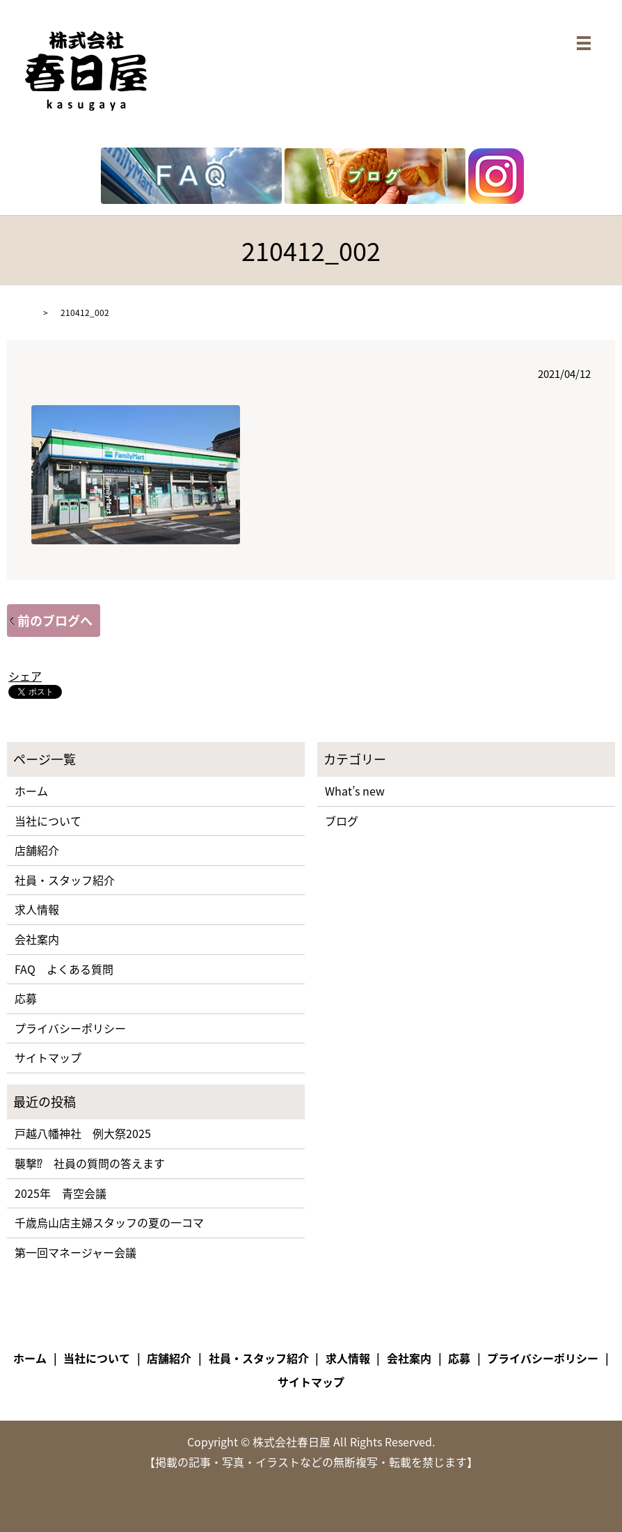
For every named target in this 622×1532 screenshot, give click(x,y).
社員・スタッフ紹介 (65, 879)
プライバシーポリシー (70, 1028)
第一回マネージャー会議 (75, 1252)
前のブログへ (55, 620)
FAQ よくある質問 (64, 969)
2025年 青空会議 (60, 1193)
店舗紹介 (37, 850)
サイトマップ (48, 1057)
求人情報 (37, 909)
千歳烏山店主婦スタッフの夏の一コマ (109, 1222)
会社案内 (37, 939)
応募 (26, 998)
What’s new (355, 790)
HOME (19, 312)
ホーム (31, 790)
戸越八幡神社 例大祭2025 (83, 1133)
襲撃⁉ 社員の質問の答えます (90, 1163)
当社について (48, 820)
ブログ (341, 820)
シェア (25, 676)
